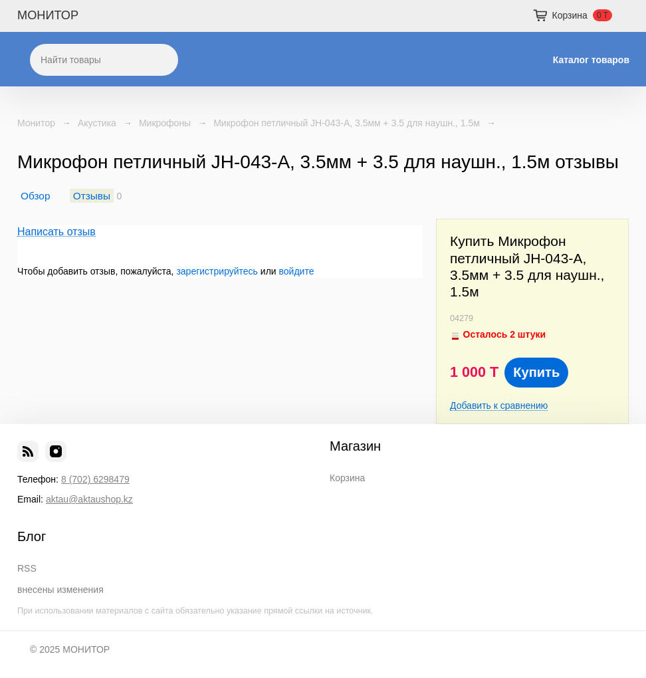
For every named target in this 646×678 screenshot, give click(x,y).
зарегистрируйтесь (217, 271)
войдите (296, 271)
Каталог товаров (591, 59)
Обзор (35, 195)
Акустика (97, 123)
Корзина (347, 478)
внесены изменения (60, 589)
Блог (31, 536)
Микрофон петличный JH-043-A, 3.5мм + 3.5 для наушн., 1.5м (346, 123)
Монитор (36, 123)
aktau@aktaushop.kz (89, 499)
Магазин (355, 446)
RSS (27, 568)
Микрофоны (165, 123)
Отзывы (91, 195)
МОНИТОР (47, 15)
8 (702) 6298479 (95, 479)
